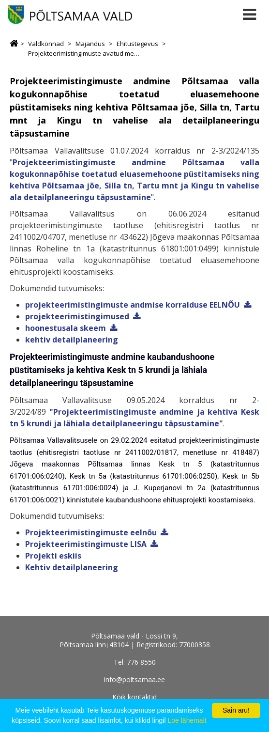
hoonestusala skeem (65, 328)
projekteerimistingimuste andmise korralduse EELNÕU (132, 304)
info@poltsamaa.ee (134, 679)
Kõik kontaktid (134, 696)
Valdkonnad (46, 43)
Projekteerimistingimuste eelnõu (91, 532)
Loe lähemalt (186, 720)
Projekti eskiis (53, 555)
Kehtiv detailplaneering (71, 567)
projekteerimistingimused (77, 316)
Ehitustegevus (137, 43)
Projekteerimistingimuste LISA (86, 544)
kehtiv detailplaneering (71, 339)
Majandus (90, 43)
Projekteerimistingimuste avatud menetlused (84, 53)
